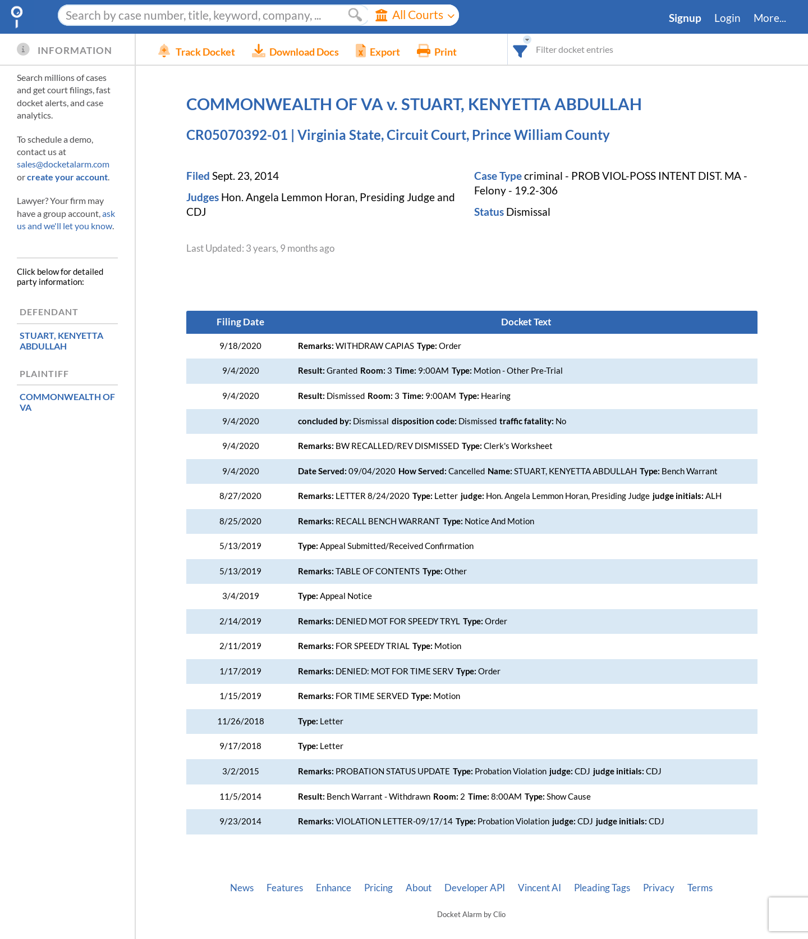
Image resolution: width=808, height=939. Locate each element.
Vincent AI (539, 887)
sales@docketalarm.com (63, 163)
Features (285, 887)
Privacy (658, 887)
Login (727, 18)
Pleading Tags (602, 887)
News (242, 887)
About (418, 887)
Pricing (378, 887)
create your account (67, 176)
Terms (700, 887)
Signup (685, 18)
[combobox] (520, 49)
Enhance (333, 887)
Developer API (474, 887)
